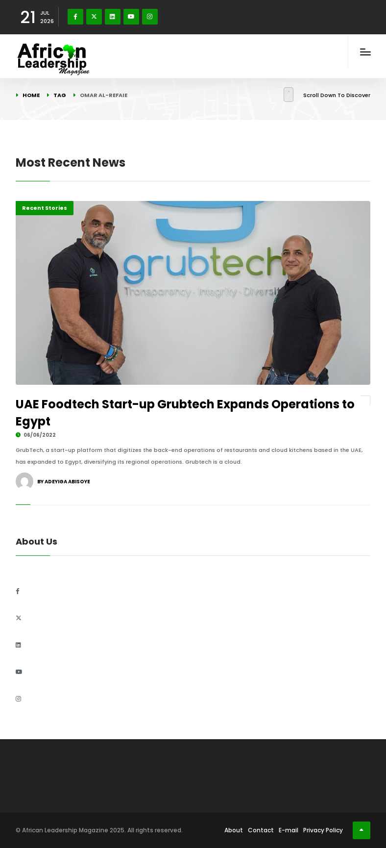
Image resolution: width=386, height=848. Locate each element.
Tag (59, 95)
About (233, 830)
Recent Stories (44, 208)
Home (31, 95)
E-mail (288, 830)
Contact (261, 830)
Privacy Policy (323, 830)
